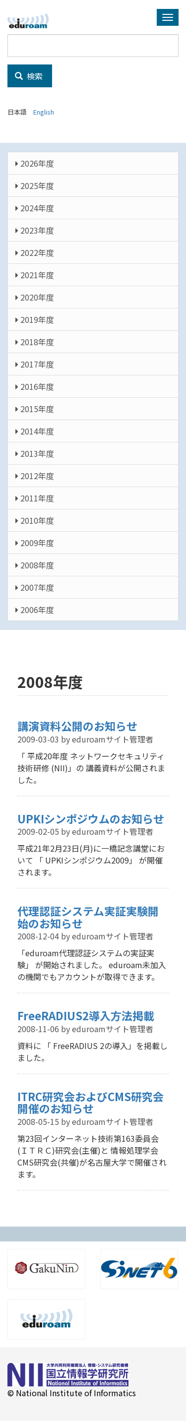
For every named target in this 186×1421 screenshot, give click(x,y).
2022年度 (34, 252)
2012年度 (34, 476)
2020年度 (34, 297)
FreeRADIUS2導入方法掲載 (85, 1015)
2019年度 (34, 319)
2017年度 (34, 364)
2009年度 (34, 543)
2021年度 (34, 275)
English (43, 112)
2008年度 (34, 565)
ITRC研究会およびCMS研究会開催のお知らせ (90, 1102)
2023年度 (34, 230)
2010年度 (34, 520)
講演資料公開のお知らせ (77, 726)
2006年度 (34, 610)
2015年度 (34, 409)
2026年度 (34, 163)
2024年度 (34, 208)
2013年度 (34, 453)
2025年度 (34, 185)
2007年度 (34, 587)
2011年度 (34, 498)
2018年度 (34, 342)
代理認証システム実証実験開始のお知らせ (88, 916)
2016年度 (34, 386)
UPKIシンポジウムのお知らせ (90, 818)
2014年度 (34, 431)
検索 (29, 76)
